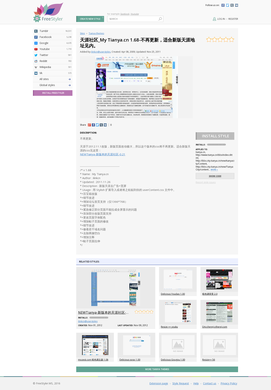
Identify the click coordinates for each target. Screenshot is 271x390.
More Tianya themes (157, 369)
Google (56, 43)
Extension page (158, 383)
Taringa (56, 109)
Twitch (56, 139)
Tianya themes (96, 33)
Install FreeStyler (53, 159)
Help (196, 383)
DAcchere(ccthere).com (214, 326)
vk (105, 124)
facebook (124, 13)
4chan (56, 85)
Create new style (90, 18)
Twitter (227, 5)
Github (56, 97)
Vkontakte (236, 5)
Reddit (56, 61)
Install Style (215, 135)
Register (233, 18)
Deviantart (56, 79)
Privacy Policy (229, 383)
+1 (89, 124)
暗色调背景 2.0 (209, 294)
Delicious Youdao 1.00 (173, 294)
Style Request (180, 383)
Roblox (56, 115)
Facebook (223, 5)
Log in (221, 18)
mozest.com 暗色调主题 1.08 (93, 359)
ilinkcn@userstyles (100, 51)
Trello (56, 127)
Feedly (56, 133)
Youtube (134, 13)
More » (214, 170)
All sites (44, 145)
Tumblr (232, 5)
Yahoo (56, 103)
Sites (82, 33)
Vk (56, 73)
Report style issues (206, 182)
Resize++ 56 (208, 359)
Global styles (47, 151)
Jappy (56, 121)
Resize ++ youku (169, 326)
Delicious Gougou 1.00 (173, 359)
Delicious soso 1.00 (130, 359)
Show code (215, 176)
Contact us (209, 383)
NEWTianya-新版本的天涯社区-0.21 (102, 154)
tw (97, 124)
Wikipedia (56, 67)
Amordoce (56, 91)
